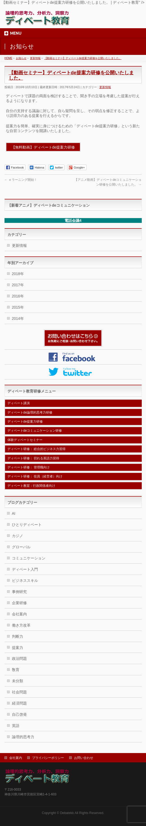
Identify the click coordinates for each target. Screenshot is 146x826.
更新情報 (105, 87)
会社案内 (19, 614)
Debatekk (67, 813)
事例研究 (19, 592)
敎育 (15, 670)
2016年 (18, 296)
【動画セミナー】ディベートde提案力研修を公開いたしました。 (83, 58)
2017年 (18, 285)
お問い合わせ (83, 758)
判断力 (17, 636)
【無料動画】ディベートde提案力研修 (43, 147)
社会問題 (19, 692)
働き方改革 (21, 625)
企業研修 (19, 603)
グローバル (21, 547)
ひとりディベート (27, 524)
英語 (15, 725)
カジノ (17, 536)
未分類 (17, 681)
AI (13, 513)
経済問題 (19, 703)
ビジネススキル (25, 580)
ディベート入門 (25, 569)
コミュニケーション (28, 558)
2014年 (18, 318)
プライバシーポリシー (48, 758)
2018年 (18, 274)
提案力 (17, 647)
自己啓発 (19, 714)
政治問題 (19, 658)
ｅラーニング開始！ (21, 180)
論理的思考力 (23, 737)
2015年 (18, 307)
